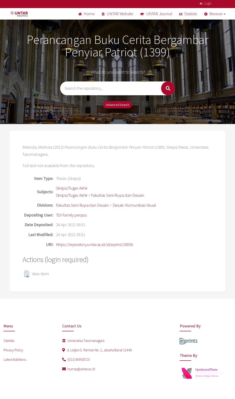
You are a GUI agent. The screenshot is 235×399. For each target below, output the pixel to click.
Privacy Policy (13, 350)
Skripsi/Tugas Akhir (72, 188)
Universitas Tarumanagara (83, 340)
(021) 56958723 (76, 359)
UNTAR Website (117, 13)
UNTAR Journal (156, 13)
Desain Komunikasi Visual (134, 205)
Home (86, 13)
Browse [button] (215, 13)
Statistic (188, 13)
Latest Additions (14, 359)
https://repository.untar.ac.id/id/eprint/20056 (94, 244)
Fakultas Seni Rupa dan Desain (117, 195)
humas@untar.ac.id (78, 369)
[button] (26, 274)
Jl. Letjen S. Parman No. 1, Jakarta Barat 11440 (97, 350)
